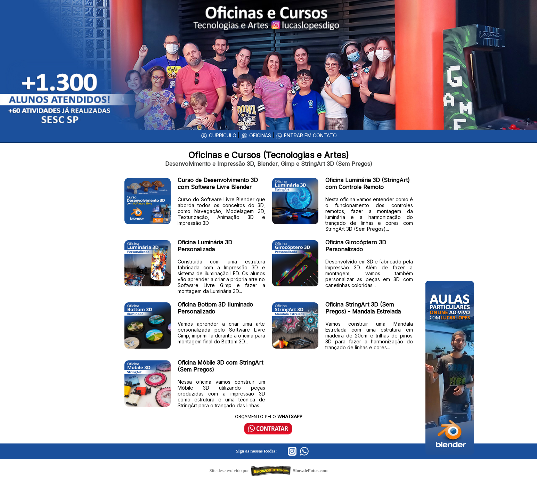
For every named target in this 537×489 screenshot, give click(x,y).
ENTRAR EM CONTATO (306, 135)
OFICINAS (256, 135)
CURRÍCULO (218, 135)
